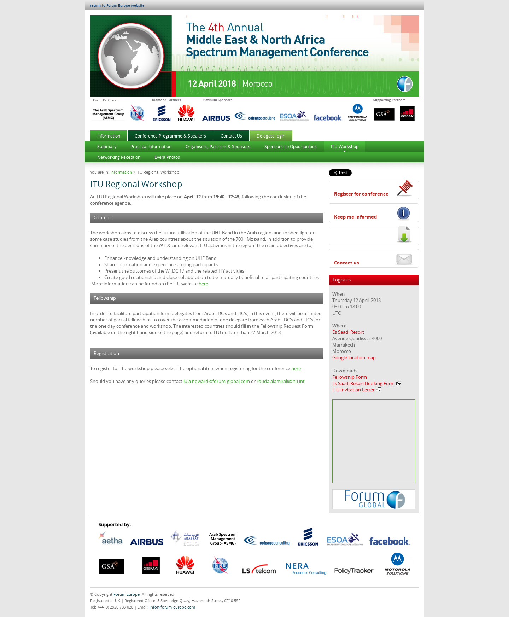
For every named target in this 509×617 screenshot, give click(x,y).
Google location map (354, 357)
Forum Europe (126, 594)
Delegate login (271, 136)
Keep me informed (355, 217)
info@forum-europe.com (172, 607)
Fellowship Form (349, 377)
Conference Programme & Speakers (170, 136)
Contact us (346, 263)
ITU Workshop (344, 146)
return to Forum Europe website (117, 5)
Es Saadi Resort (348, 332)
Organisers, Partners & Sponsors (218, 146)
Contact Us (231, 136)
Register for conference (361, 194)
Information (108, 136)
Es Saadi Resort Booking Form (366, 383)
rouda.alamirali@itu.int (281, 381)
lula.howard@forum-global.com (216, 381)
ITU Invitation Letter (356, 389)
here (203, 283)
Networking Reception (118, 157)
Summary (106, 146)
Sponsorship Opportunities (290, 146)
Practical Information (150, 146)
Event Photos (167, 157)
